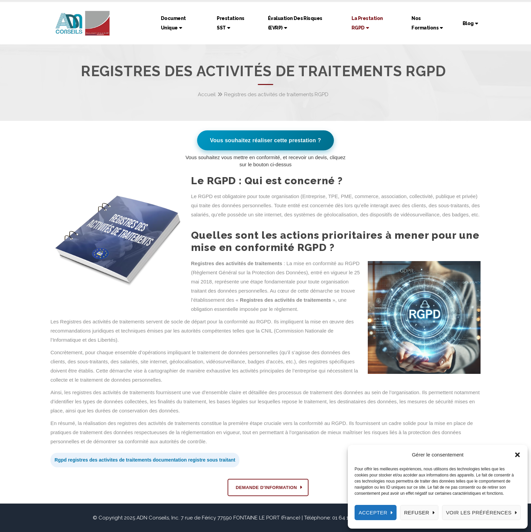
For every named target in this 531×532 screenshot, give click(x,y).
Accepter (373, 512)
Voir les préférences (479, 512)
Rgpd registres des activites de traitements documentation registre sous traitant (145, 460)
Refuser (416, 512)
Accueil (207, 94)
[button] (517, 454)
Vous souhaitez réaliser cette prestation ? (265, 140)
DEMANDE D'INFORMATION (266, 487)
